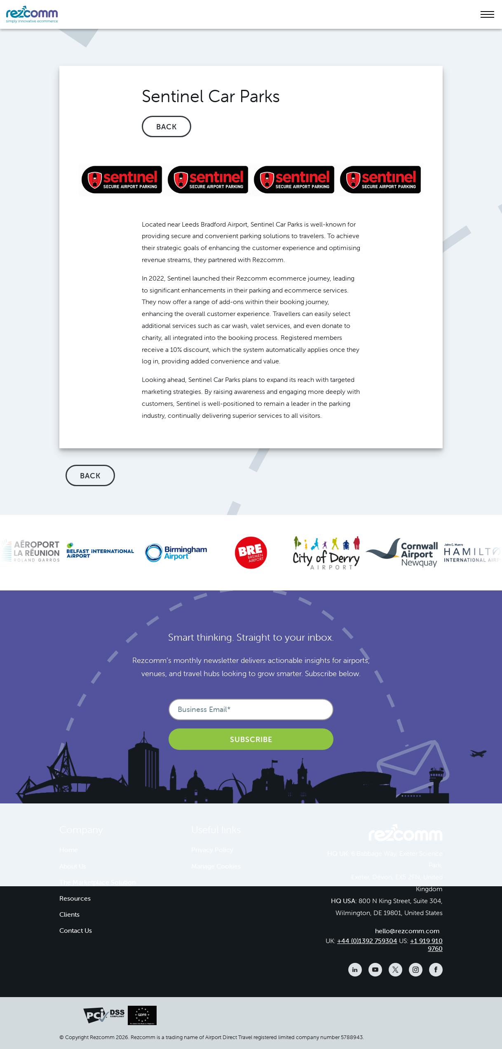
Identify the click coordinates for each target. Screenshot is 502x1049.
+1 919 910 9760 (426, 945)
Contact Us (75, 930)
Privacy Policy (212, 849)
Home (68, 849)
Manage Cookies (216, 866)
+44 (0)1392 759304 (367, 941)
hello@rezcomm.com (407, 931)
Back (166, 126)
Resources (75, 898)
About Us (72, 866)
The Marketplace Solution (97, 882)
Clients (69, 914)
